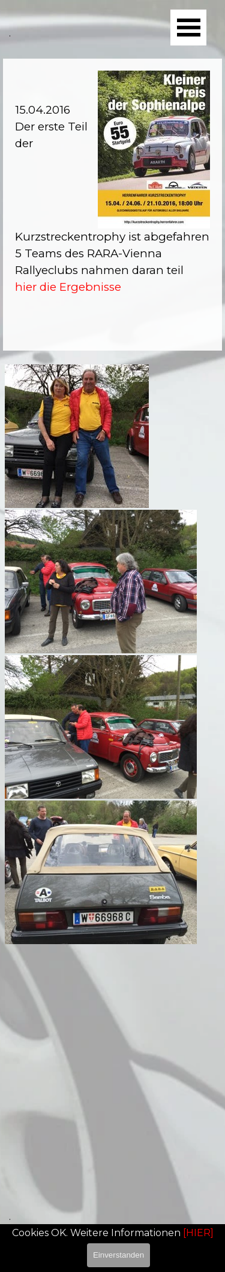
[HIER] (198, 1232)
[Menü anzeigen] (188, 27)
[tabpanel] (112, 205)
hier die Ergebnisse (68, 287)
